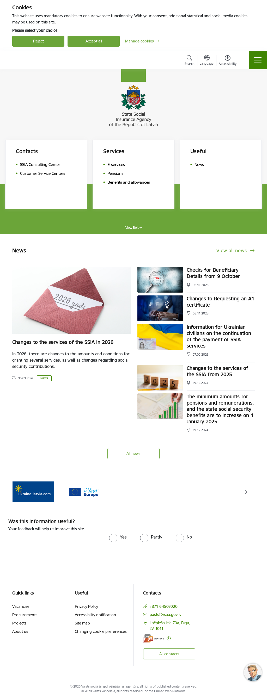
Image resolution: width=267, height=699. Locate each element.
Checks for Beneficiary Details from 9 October (213, 273)
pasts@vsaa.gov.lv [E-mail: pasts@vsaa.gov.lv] (165, 614)
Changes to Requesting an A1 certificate (220, 301)
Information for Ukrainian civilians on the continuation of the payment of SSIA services (219, 336)
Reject (38, 41)
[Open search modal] (189, 61)
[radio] (117, 537)
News (44, 378)
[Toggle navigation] (258, 60)
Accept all (94, 41)
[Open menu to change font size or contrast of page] (227, 61)
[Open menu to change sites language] (206, 61)
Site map (82, 623)
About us (20, 631)
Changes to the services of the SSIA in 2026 (62, 342)
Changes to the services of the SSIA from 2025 (217, 371)
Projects (19, 623)
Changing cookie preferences (101, 631)
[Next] (246, 492)
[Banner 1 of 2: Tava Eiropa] (83, 491)
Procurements (24, 614)
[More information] (169, 638)
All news (133, 453)
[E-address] (153, 638)
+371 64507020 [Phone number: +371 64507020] (164, 606)
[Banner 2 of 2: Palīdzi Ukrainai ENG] (33, 491)
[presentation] (52, 547)
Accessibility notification (95, 614)
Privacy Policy (86, 606)
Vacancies (20, 606)
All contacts (169, 653)
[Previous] (20, 492)
